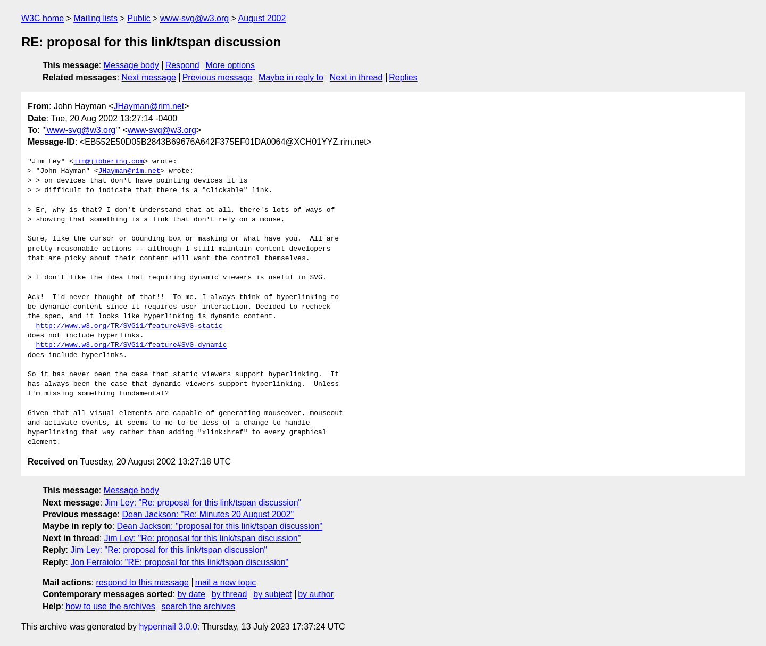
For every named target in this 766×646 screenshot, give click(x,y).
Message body (131, 65)
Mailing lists (95, 18)
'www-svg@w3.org (80, 130)
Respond (182, 65)
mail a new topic (225, 582)
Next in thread (356, 77)
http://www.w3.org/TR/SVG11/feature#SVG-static (129, 326)
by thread (229, 594)
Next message (149, 77)
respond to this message (142, 582)
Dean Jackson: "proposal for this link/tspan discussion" (220, 526)
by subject (272, 594)
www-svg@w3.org (194, 18)
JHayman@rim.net (148, 106)
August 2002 (262, 18)
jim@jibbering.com (108, 162)
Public (139, 18)
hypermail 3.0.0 (168, 626)
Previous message (217, 77)
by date (191, 594)
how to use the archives (110, 606)
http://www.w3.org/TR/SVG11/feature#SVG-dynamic (131, 345)
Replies (403, 77)
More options (230, 65)
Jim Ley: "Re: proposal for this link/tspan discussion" (203, 502)
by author (316, 594)
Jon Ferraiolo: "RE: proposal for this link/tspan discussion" (179, 562)
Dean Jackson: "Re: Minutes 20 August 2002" (208, 514)
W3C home (42, 18)
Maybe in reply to (291, 77)
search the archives (199, 606)
